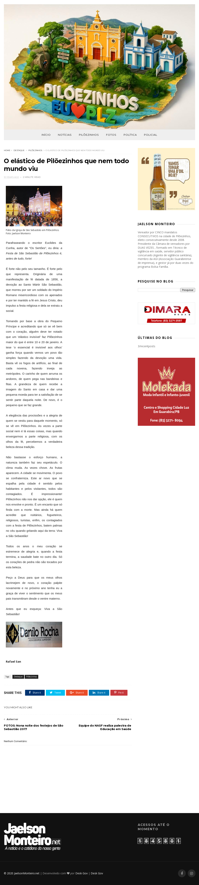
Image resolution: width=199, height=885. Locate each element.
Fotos (111, 134)
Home (7, 150)
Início (46, 134)
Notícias (65, 134)
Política (130, 134)
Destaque (19, 150)
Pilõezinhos (89, 134)
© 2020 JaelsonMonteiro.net (21, 873)
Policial (150, 134)
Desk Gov (81, 873)
